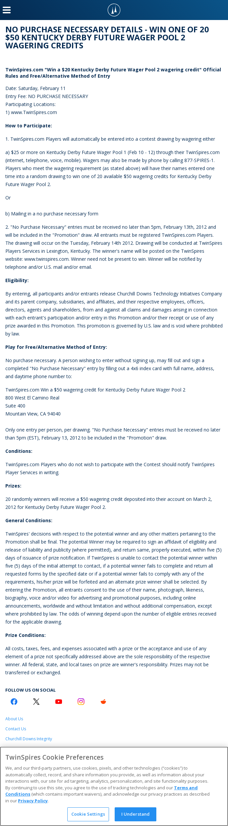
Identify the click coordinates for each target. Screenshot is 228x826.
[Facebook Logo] (14, 701)
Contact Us (15, 729)
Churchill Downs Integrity (28, 739)
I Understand (135, 814)
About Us (14, 719)
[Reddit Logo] (103, 701)
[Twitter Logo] (36, 701)
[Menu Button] (6, 10)
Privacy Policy (33, 801)
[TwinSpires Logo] (114, 10)
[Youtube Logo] (58, 701)
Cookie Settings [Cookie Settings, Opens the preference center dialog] (88, 814)
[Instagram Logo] (81, 701)
